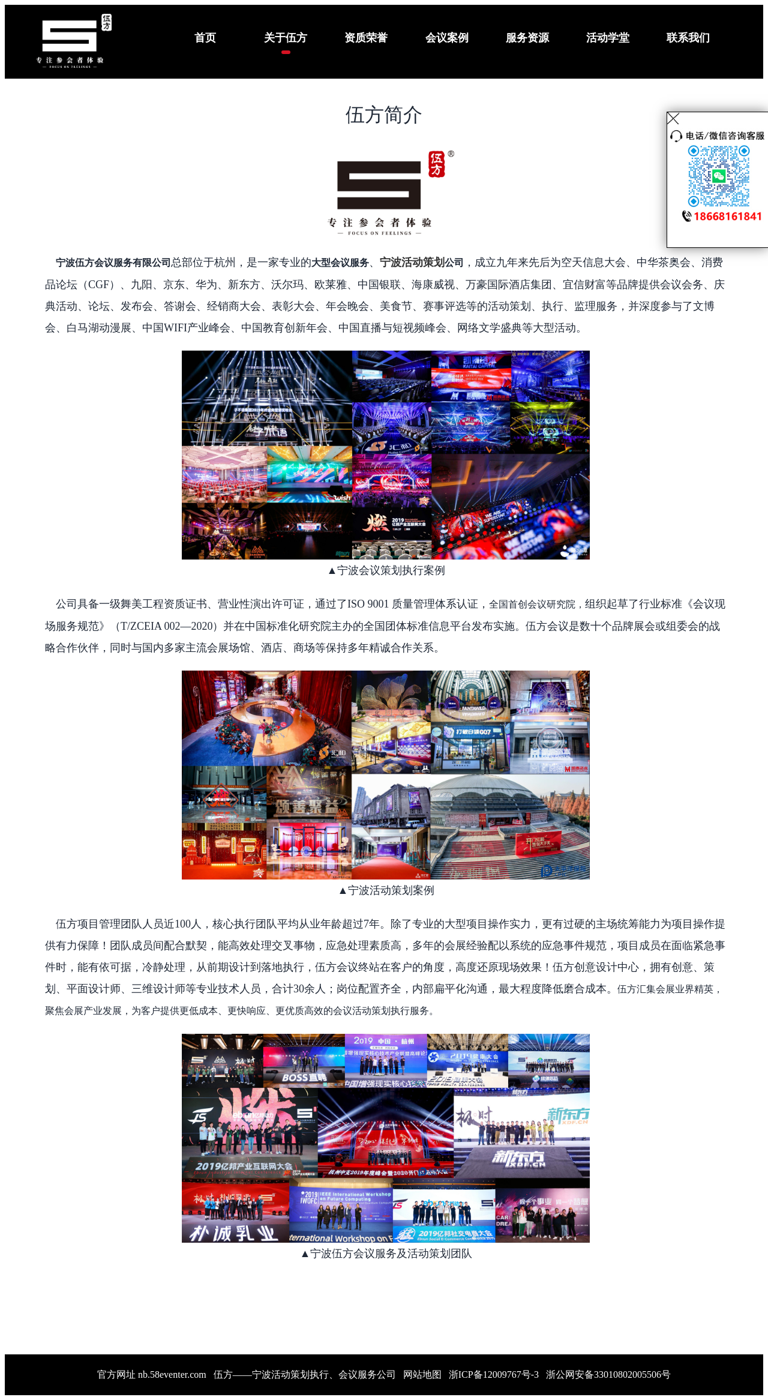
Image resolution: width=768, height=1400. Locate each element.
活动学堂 (607, 38)
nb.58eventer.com (172, 1374)
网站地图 (422, 1374)
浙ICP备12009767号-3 (494, 1374)
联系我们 (688, 38)
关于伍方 (285, 38)
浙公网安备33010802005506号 (608, 1374)
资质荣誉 (366, 38)
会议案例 (447, 38)
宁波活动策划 (412, 262)
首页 (205, 38)
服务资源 (527, 38)
